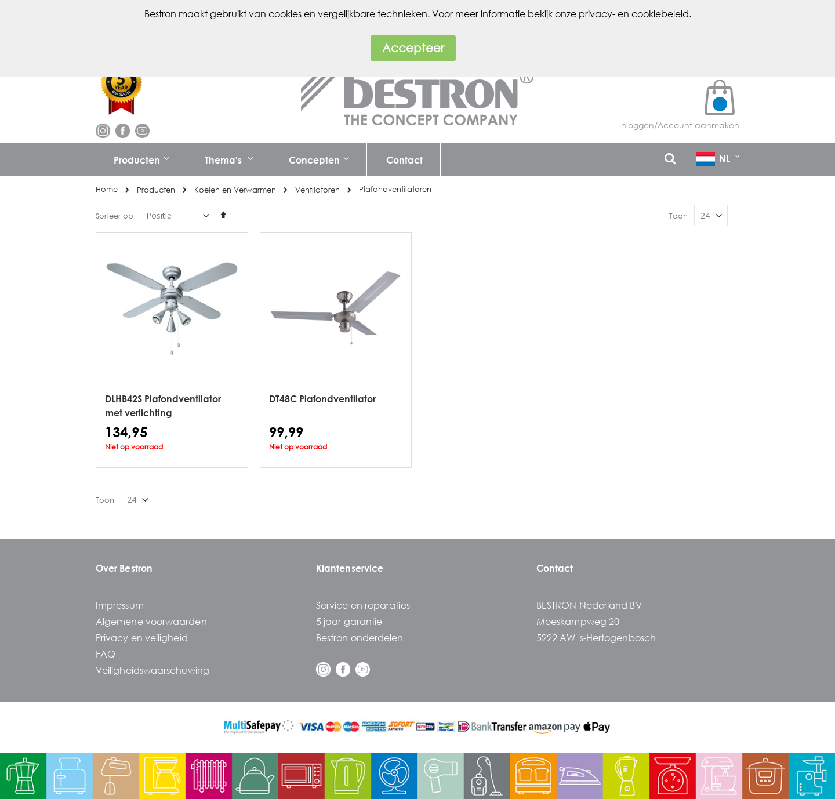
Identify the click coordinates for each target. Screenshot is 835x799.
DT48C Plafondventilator (322, 398)
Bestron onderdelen (359, 637)
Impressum (120, 605)
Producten (156, 190)
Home (107, 189)
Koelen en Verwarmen (235, 190)
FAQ (105, 654)
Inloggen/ (638, 124)
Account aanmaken (698, 124)
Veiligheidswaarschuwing (152, 670)
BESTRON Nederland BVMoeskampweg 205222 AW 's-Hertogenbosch (596, 621)
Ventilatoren (317, 190)
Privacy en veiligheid (142, 637)
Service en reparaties (363, 605)
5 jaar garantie (349, 621)
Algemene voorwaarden (151, 621)
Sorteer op (114, 216)
